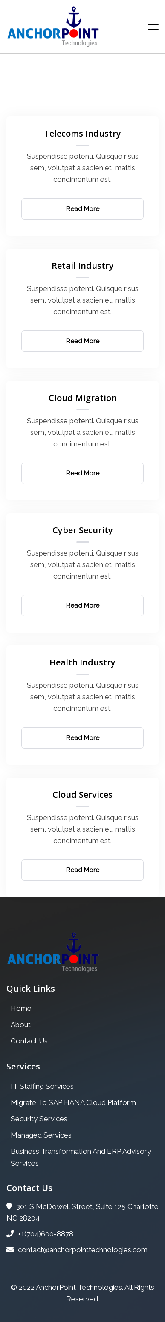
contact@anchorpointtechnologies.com (77, 1249)
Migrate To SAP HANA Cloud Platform (73, 1102)
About (21, 1024)
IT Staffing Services (42, 1086)
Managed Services (41, 1135)
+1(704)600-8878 (39, 1234)
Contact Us (29, 1041)
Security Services (39, 1118)
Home (34, 100)
